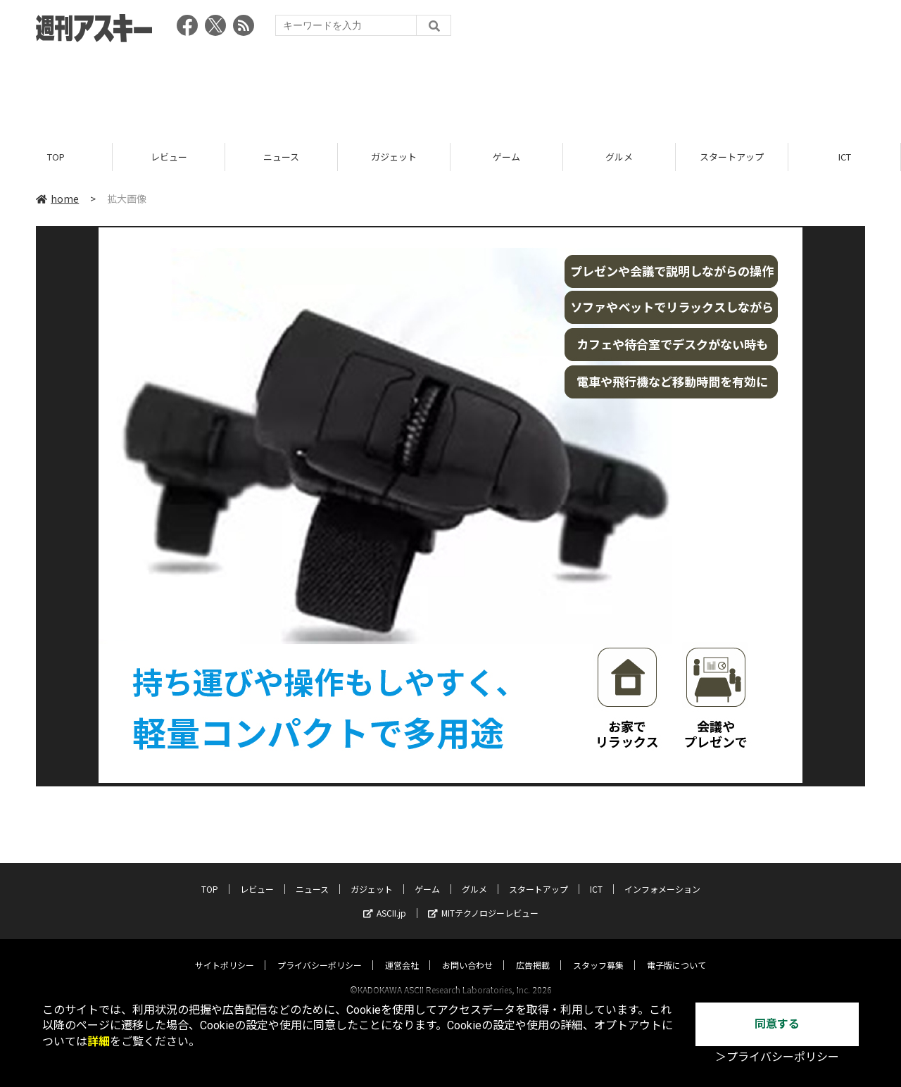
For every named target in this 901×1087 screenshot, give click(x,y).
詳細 (98, 1041)
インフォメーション (662, 875)
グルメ (619, 156)
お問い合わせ (467, 951)
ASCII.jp (384, 899)
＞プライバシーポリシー (777, 1057)
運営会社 (402, 951)
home (57, 198)
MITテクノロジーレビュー (483, 899)
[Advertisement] (450, 88)
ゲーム (506, 156)
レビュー (169, 156)
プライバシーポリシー (319, 951)
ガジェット (394, 156)
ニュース (281, 156)
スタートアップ (732, 156)
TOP (56, 156)
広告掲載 (533, 951)
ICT (844, 156)
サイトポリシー (224, 951)
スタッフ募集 (598, 951)
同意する (777, 1024)
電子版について (676, 951)
